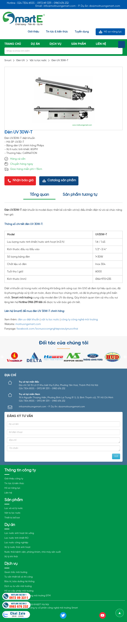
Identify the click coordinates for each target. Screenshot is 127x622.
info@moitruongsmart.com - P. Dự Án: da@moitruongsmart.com (52, 406)
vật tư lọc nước (50, 319)
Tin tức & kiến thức (57, 31)
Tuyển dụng (82, 31)
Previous (2, 357)
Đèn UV (20, 60)
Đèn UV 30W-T (60, 60)
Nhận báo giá (23, 180)
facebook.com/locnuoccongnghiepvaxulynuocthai (47, 328)
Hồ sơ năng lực (113, 31)
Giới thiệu (33, 31)
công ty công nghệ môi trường (79, 319)
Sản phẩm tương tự (80, 195)
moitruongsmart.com (28, 324)
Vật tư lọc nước (38, 60)
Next (125, 357)
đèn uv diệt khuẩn (28, 319)
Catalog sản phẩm (61, 180)
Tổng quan (39, 195)
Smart (7, 60)
